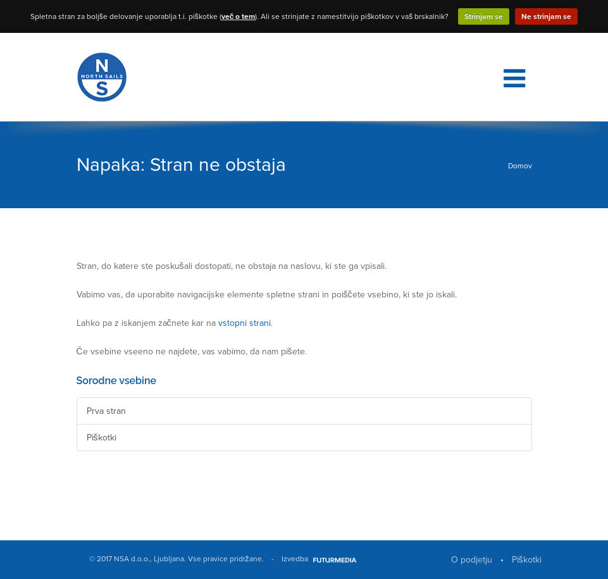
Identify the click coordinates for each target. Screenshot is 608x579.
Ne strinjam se (546, 16)
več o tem (238, 16)
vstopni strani (244, 323)
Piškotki (101, 437)
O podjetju (471, 559)
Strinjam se (483, 16)
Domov (520, 165)
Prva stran (106, 411)
